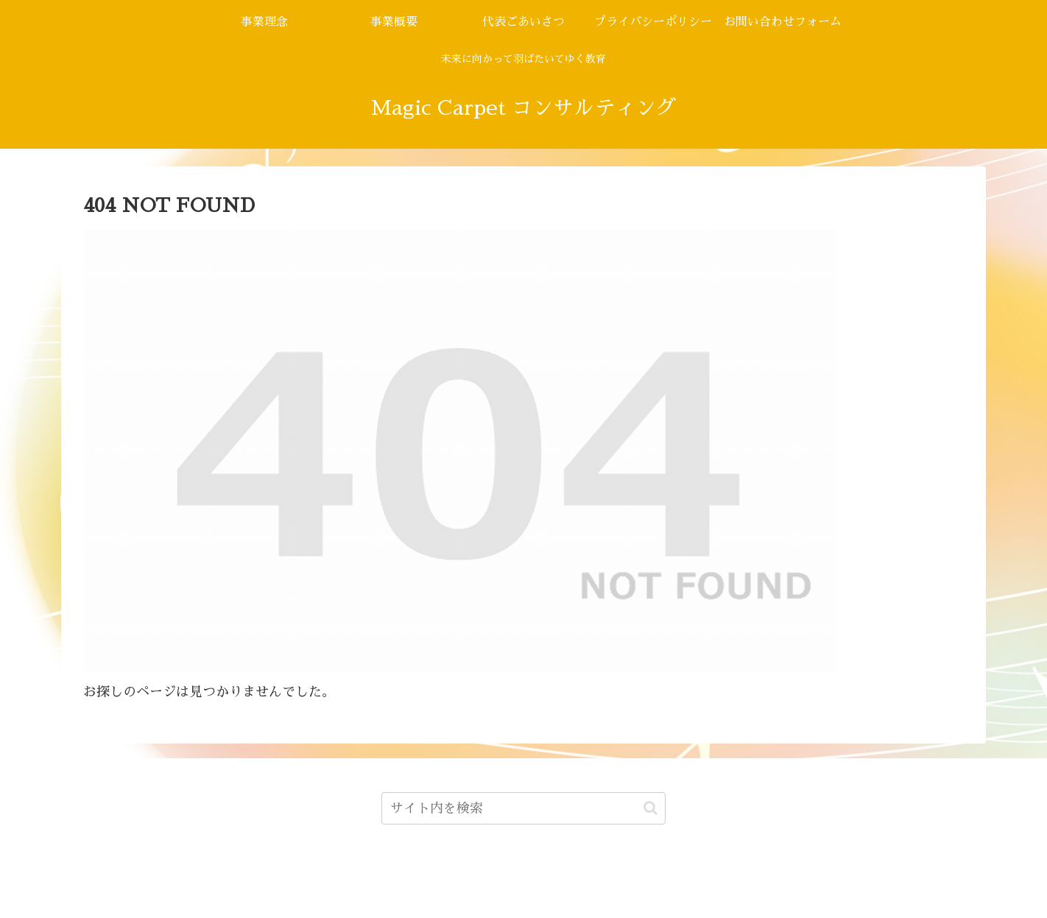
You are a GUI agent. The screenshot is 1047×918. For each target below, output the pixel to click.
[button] (650, 807)
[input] (523, 808)
